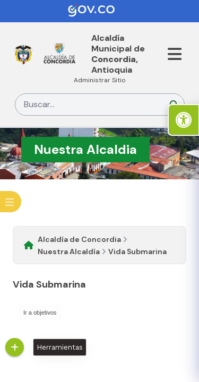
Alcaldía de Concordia (79, 239)
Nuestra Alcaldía (69, 251)
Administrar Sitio (100, 80)
